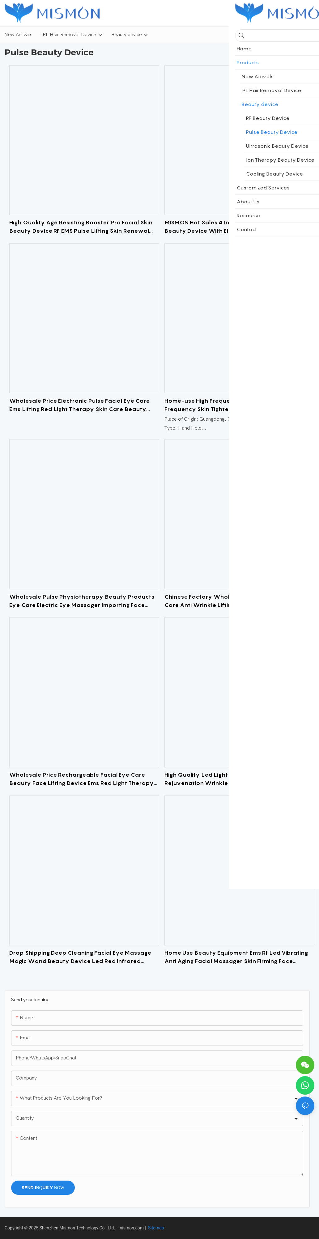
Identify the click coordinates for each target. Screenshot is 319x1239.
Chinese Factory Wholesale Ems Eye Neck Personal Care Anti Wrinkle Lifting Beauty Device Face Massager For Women (238, 601)
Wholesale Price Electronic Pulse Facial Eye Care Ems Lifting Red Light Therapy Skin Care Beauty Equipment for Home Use (79, 405)
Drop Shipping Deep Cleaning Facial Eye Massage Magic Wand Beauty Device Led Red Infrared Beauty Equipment (80, 957)
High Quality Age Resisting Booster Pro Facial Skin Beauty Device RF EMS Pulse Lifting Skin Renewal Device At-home (80, 227)
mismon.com (131, 1227)
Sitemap (155, 1227)
